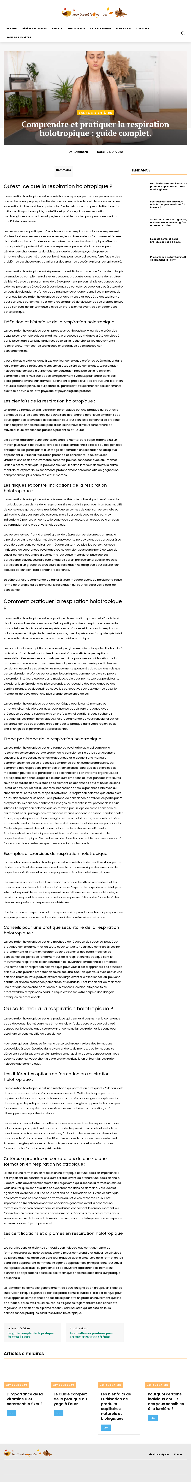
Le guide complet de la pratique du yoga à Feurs (30, 1335)
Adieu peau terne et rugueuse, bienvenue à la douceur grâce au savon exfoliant (168, 222)
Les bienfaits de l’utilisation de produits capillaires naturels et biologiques (168, 186)
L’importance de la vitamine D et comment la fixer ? (168, 258)
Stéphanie (81, 152)
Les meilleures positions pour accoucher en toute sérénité (91, 1335)
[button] (182, 33)
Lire (12, 1413)
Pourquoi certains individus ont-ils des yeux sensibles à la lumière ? (168, 204)
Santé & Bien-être (95, 112)
